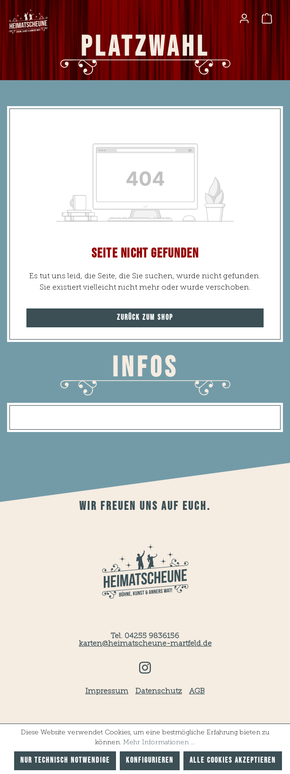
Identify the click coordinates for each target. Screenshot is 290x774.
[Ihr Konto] (244, 18)
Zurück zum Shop (145, 317)
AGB (197, 691)
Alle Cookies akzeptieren (233, 760)
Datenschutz (158, 691)
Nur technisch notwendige (65, 760)
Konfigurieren (150, 760)
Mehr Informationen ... (159, 742)
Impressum (106, 691)
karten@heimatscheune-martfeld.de (145, 644)
